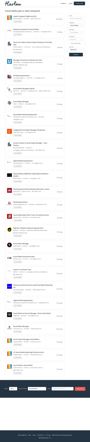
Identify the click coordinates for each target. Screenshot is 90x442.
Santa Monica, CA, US (36, 359)
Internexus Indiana (18, 293)
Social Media (17, 21)
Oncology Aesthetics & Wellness (22, 32)
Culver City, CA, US (36, 19)
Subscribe (80, 393)
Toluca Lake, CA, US (36, 332)
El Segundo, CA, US (18, 120)
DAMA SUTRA (16, 248)
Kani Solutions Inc (18, 165)
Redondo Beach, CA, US (39, 293)
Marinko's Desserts (18, 149)
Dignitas (15, 233)
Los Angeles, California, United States (32, 63)
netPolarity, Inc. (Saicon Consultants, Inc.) (25, 118)
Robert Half (16, 193)
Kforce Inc (16, 92)
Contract (26, 19)
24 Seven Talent (17, 19)
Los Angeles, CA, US (46, 32)
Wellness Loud (17, 262)
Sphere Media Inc (18, 47)
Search (76, 54)
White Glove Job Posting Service (62, 435)
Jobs (34, 435)
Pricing (48, 435)
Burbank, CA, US (26, 193)
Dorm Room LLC (17, 332)
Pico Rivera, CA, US (35, 220)
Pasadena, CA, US (32, 92)
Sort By (71, 47)
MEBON (15, 275)
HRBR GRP (16, 319)
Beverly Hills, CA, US (41, 206)
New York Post (17, 220)
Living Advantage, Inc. (19, 78)
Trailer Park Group (18, 134)
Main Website (22, 435)
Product (63, 3)
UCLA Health (16, 63)
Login (70, 3)
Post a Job (79, 3)
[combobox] (76, 25)
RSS (29, 435)
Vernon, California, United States (41, 47)
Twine (14, 105)
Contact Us (40, 435)
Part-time (36, 32)
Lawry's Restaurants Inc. (20, 206)
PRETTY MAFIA (17, 180)
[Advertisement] (45, 416)
